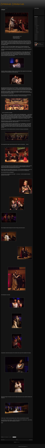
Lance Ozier (39, 43)
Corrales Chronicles (12, 4)
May (36, 29)
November (37, 25)
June (36, 27)
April (36, 30)
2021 (36, 22)
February (37, 31)
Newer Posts (2, 439)
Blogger (26, 446)
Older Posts (30, 439)
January (37, 32)
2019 (36, 24)
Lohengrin (3, 9)
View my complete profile (40, 44)
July (36, 26)
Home (17, 439)
